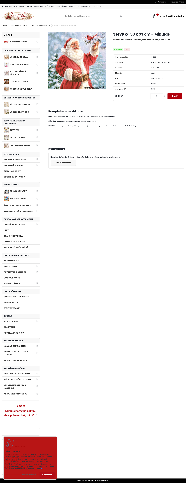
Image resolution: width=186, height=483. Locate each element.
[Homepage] (2, 6)
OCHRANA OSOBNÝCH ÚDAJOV (40, 6)
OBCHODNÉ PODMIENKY (15, 6)
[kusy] (157, 96)
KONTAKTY (96, 6)
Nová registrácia (177, 2)
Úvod (5, 25)
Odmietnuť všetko (28, 475)
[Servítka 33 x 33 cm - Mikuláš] (77, 60)
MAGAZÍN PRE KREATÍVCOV (67, 6)
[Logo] (18, 16)
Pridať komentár (63, 163)
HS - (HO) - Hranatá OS (41, 25)
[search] (120, 17)
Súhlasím (47, 474)
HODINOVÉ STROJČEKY (20, 25)
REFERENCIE (85, 6)
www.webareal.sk (103, 480)
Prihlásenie (162, 2)
